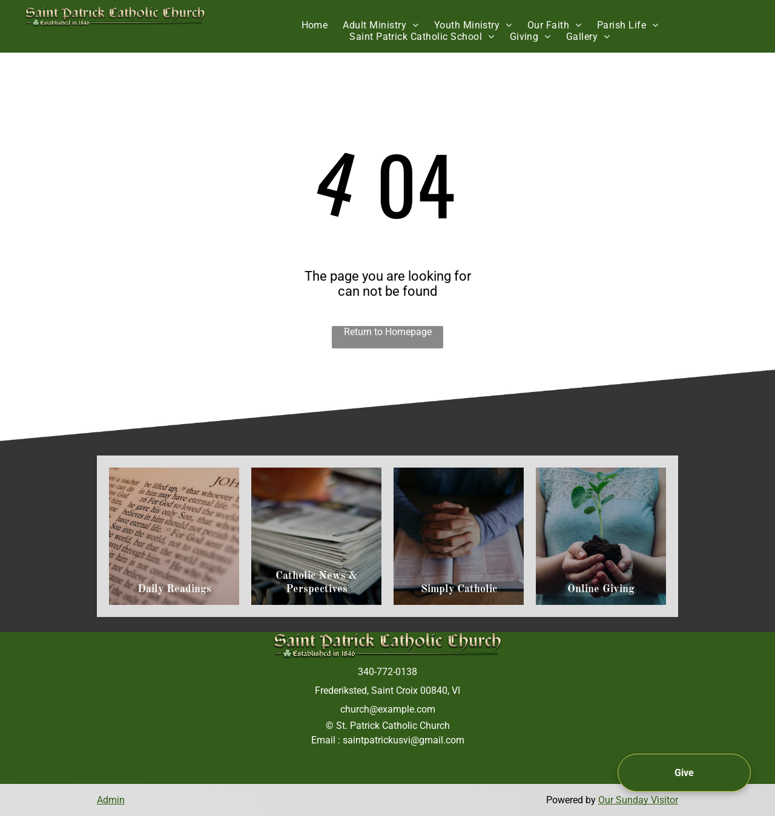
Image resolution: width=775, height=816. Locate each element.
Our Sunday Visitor (638, 800)
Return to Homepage (388, 332)
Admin (111, 800)
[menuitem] (316, 25)
